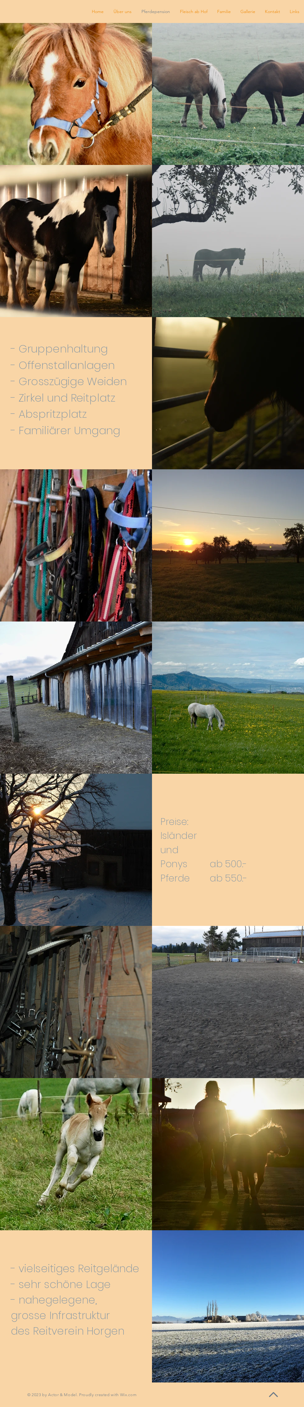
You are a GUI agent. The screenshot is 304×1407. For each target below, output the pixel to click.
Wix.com (128, 1394)
